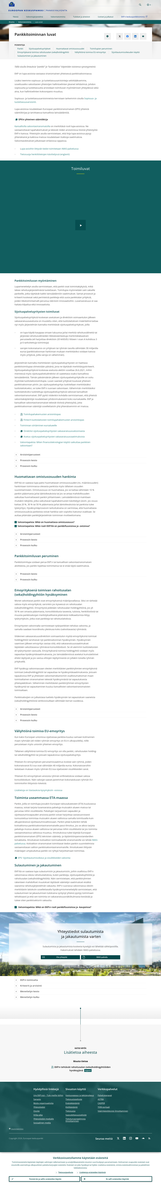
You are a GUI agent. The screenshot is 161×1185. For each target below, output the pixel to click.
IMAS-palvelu (102, 957)
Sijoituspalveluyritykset (39, 48)
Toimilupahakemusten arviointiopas (42, 414)
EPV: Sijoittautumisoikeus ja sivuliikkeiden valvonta (44, 857)
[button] (144, 5)
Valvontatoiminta (58, 17)
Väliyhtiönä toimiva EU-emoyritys (90, 52)
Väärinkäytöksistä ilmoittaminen (113, 1111)
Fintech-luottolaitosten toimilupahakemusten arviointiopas (54, 419)
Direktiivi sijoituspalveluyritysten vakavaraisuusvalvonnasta (54, 431)
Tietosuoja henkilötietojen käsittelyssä (39, 154)
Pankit (20, 48)
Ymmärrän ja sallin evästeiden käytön (44, 1178)
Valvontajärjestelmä (34, 17)
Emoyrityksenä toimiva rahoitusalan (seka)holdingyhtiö (43, 52)
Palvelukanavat (105, 1095)
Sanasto (37, 1099)
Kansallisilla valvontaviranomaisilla (32, 126)
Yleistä (15, 17)
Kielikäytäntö (72, 1107)
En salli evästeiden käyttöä (117, 1178)
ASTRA (101, 1099)
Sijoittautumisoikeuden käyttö (126, 52)
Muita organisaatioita (43, 1103)
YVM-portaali (104, 1107)
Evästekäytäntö (73, 1103)
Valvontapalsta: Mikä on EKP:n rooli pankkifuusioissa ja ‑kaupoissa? (54, 907)
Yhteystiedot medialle (43, 1118)
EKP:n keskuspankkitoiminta (134, 16)
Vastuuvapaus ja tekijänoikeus (80, 1095)
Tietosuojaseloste (74, 1099)
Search (140, 5)
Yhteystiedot (39, 1107)
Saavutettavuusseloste (76, 1115)
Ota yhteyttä (61, 957)
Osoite (36, 1111)
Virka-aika (38, 1115)
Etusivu (12, 22)
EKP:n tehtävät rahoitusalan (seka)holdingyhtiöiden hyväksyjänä (82, 1069)
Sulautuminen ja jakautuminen (31, 56)
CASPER (101, 1103)
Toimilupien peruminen (101, 48)
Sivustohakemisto (17, 1129)
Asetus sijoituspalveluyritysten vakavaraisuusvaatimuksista (54, 436)
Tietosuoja (70, 1111)
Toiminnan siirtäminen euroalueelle (38, 425)
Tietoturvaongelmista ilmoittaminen (76, 1119)
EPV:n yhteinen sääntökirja (33, 119)
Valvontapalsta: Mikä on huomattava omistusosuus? (46, 522)
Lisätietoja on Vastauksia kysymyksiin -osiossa (38, 790)
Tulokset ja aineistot (81, 17)
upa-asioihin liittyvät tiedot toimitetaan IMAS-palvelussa (49, 148)
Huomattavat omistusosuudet (70, 48)
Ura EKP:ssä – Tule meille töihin (48, 1095)
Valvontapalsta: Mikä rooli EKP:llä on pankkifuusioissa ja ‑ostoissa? (54, 526)
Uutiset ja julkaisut (105, 17)
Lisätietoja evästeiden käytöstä (92, 1171)
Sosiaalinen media (42, 1122)
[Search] (127, 4)
